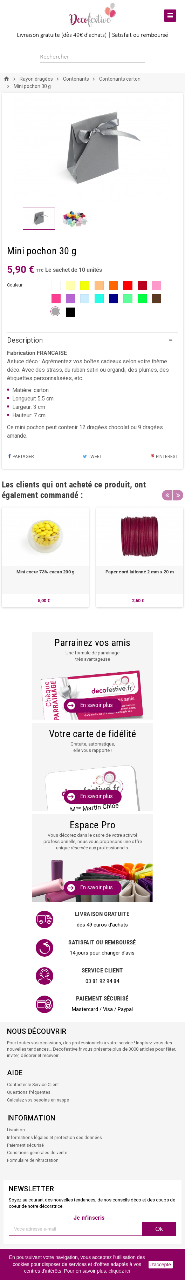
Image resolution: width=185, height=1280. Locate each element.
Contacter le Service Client (33, 1088)
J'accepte (160, 1264)
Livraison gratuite (38, 35)
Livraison (16, 1132)
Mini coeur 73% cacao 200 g (45, 572)
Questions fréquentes (29, 1095)
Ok (159, 1230)
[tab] (92, 340)
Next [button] (178, 495)
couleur (14, 285)
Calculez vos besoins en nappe (38, 1102)
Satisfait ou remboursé (140, 35)
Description (25, 340)
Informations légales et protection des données (55, 1139)
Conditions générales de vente (37, 1154)
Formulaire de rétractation (33, 1161)
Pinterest (164, 456)
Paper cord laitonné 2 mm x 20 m (139, 572)
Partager (20, 456)
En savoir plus (96, 705)
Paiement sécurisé (25, 1147)
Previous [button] (167, 495)
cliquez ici (119, 1271)
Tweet (92, 456)
